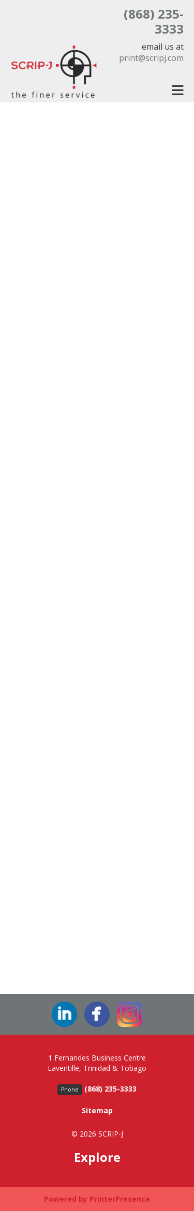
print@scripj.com (151, 58)
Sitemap (97, 1110)
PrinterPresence (119, 1199)
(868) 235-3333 (154, 21)
